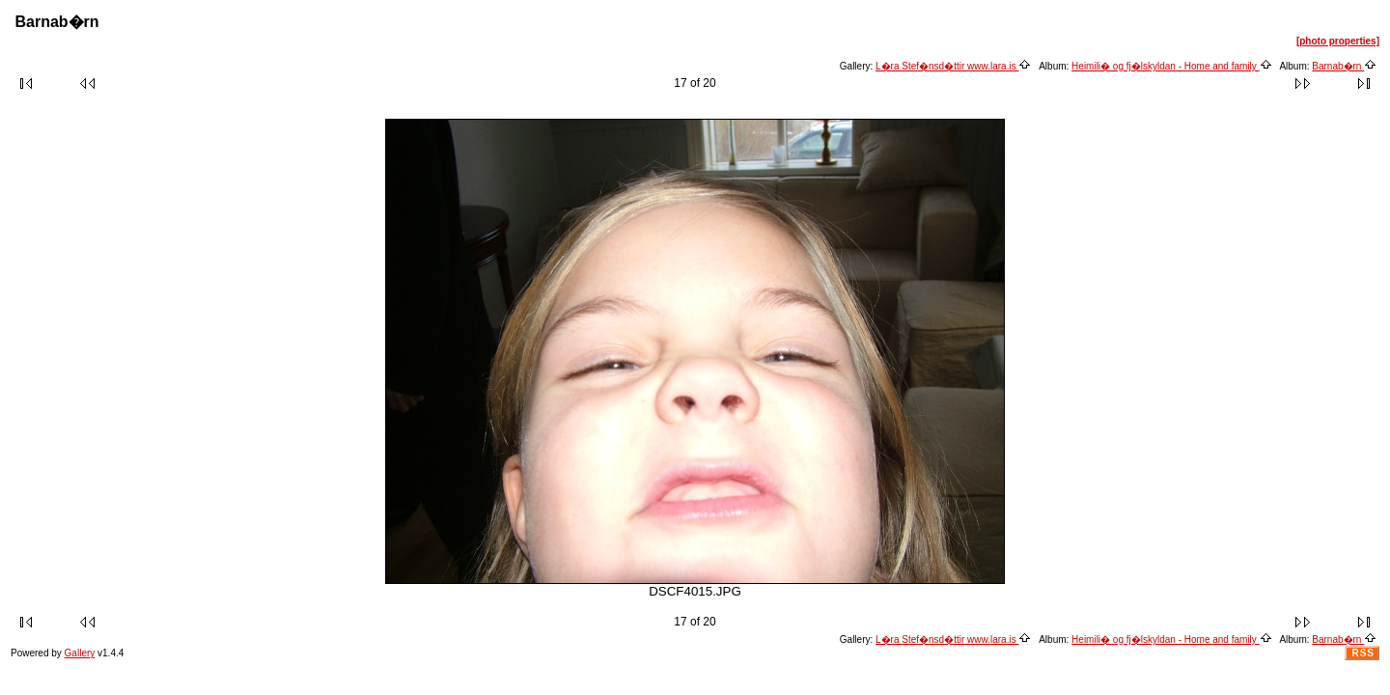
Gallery (80, 653)
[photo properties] (1337, 41)
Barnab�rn (1344, 66)
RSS (1363, 653)
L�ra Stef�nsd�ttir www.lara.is (953, 66)
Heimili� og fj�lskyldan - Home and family (1171, 66)
